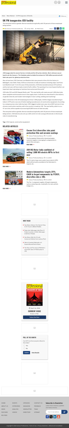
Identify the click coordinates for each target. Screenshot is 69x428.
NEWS (3, 409)
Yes (27, 345)
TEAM (36, 409)
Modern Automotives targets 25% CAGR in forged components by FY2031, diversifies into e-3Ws (43, 174)
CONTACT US (38, 403)
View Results (35, 352)
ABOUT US (4, 406)
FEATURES (4, 412)
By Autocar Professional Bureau (13, 28)
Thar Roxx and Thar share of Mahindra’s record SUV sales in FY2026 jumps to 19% (34, 249)
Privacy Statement (43, 426)
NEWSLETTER (27, 409)
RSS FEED (4, 415)
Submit (26, 352)
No (27, 348)
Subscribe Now (34, 317)
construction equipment (22, 122)
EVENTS (14, 403)
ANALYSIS (15, 409)
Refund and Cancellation (55, 426)
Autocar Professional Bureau (35, 136)
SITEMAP (37, 412)
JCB (7, 122)
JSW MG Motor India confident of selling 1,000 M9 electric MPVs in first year (43, 152)
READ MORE (30, 144)
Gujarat (11, 122)
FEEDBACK (37, 406)
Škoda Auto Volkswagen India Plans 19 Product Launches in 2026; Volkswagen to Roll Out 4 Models (34, 232)
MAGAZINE (26, 406)
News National (11, 15)
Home (3, 15)
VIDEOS (14, 412)
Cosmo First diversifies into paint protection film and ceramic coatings (42, 131)
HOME (3, 403)
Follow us (62, 16)
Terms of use (32, 426)
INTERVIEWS (16, 406)
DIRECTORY (26, 412)
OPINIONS (26, 403)
